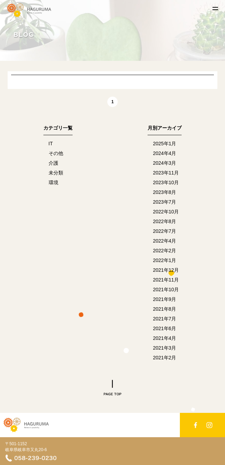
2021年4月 (164, 338)
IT (51, 143)
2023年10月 (166, 182)
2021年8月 (164, 309)
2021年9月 (164, 299)
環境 (53, 182)
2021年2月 (164, 357)
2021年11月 (166, 280)
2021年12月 (166, 270)
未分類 (56, 173)
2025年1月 (164, 143)
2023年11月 (166, 173)
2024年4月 (164, 153)
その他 (56, 153)
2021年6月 (164, 328)
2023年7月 (164, 202)
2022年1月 (164, 260)
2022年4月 (164, 241)
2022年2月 (164, 250)
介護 (53, 163)
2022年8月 (164, 221)
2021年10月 (166, 289)
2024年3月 (164, 163)
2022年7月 (164, 231)
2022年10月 (166, 211)
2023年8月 (164, 192)
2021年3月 (164, 348)
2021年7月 (164, 318)
